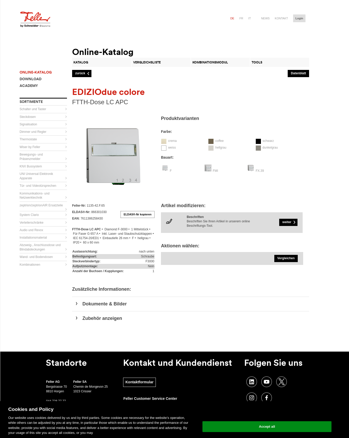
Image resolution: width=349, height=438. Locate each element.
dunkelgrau (270, 147)
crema (172, 141)
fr (241, 18)
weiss (172, 147)
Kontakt (281, 18)
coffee (219, 141)
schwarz (268, 141)
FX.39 (260, 171)
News (265, 18)
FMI (215, 171)
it (249, 18)
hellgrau (220, 147)
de (232, 18)
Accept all (267, 426)
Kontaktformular (139, 382)
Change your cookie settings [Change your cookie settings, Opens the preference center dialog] (267, 413)
